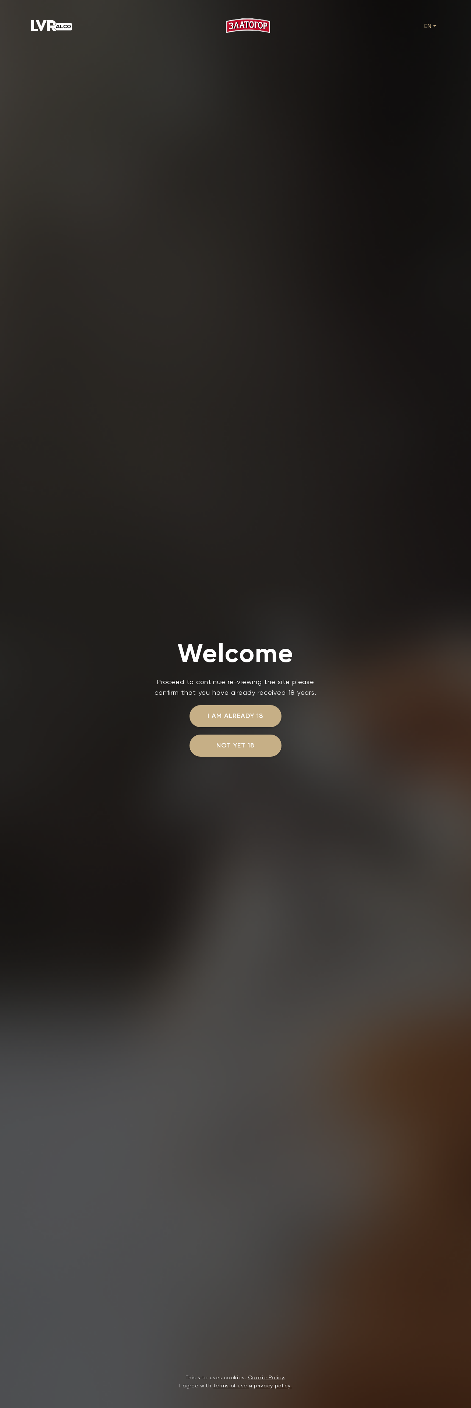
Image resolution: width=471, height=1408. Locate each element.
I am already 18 (235, 716)
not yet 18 (235, 745)
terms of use (231, 1385)
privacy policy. (273, 1385)
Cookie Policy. (267, 1377)
